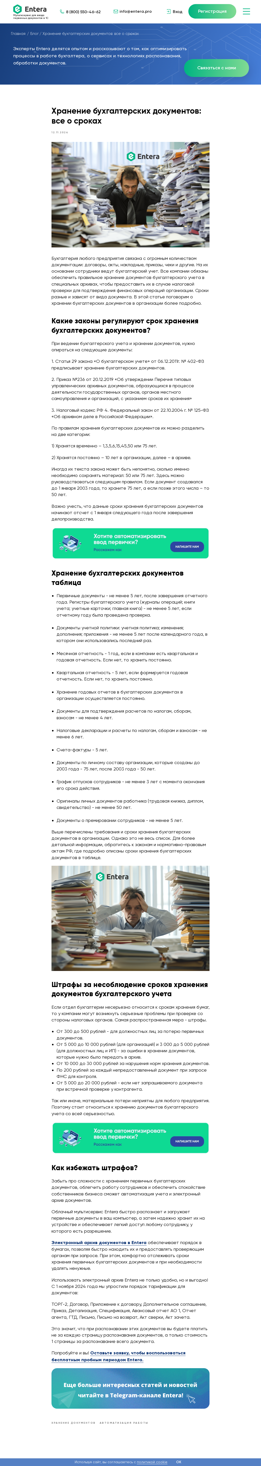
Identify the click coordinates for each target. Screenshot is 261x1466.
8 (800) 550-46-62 (83, 11)
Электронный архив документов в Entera (99, 1245)
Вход (177, 11)
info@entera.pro (136, 11)
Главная (18, 33)
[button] (216, 68)
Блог (34, 33)
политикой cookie (152, 1462)
